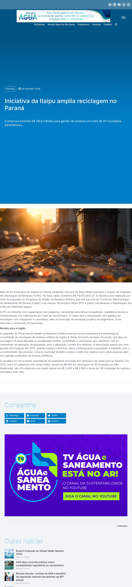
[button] (14, 415)
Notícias (10, 88)
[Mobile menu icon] (123, 17)
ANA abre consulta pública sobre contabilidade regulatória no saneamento (40, 564)
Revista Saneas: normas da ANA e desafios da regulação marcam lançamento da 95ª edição (41, 576)
